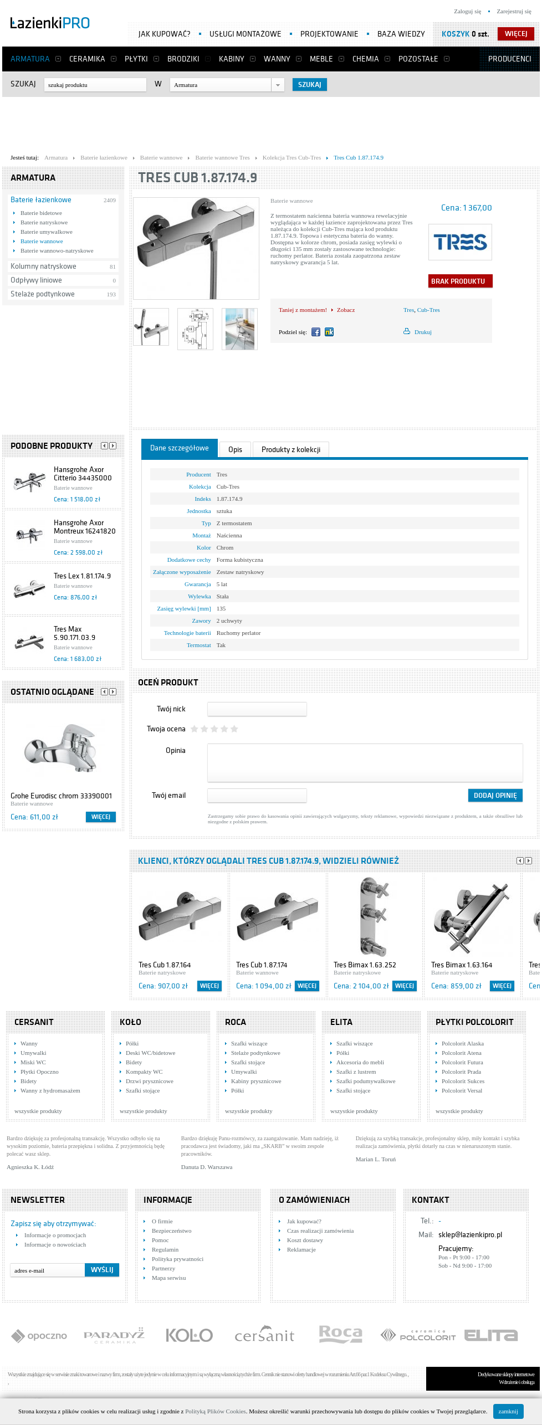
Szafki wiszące (249, 1043)
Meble (321, 59)
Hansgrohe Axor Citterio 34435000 (83, 473)
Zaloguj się (467, 11)
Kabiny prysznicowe (256, 1081)
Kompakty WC (144, 1071)
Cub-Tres (428, 309)
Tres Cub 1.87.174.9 (198, 178)
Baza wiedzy (401, 34)
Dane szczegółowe (179, 448)
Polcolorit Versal (462, 1090)
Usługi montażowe (245, 34)
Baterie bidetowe (41, 212)
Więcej (100, 817)
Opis (235, 449)
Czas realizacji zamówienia (320, 1230)
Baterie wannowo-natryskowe (57, 250)
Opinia (176, 750)
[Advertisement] (271, 122)
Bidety (29, 1081)
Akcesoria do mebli (360, 1062)
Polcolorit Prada (461, 1071)
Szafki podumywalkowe (366, 1081)
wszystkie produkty (38, 1111)
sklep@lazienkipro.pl (470, 1235)
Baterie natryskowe (44, 222)
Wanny (277, 59)
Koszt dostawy (305, 1240)
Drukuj (423, 332)
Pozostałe (418, 59)
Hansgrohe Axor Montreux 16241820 (85, 527)
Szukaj (23, 84)
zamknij (508, 1411)
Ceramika (87, 59)
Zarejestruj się (514, 11)
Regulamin (165, 1249)
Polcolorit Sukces (463, 1081)
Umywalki (33, 1052)
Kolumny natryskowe (43, 266)
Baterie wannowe (42, 241)
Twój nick (171, 709)
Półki (132, 1043)
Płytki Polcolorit (475, 1022)
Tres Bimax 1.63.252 (365, 965)
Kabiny (231, 59)
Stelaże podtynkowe (43, 294)
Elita (341, 1022)
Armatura (30, 59)
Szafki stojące (143, 1090)
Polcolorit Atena (462, 1052)
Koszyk (456, 34)
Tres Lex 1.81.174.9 (82, 576)
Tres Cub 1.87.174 (262, 965)
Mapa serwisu (169, 1277)
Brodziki (183, 59)
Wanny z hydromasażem (50, 1090)
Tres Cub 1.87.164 (165, 965)
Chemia (365, 59)
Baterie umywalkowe (47, 231)
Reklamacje (301, 1249)
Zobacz (346, 309)
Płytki (136, 59)
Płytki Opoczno (40, 1071)
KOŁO (130, 1022)
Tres (408, 309)
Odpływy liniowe (36, 280)
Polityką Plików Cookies (215, 1411)
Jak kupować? (165, 34)
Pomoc (160, 1240)
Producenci (509, 59)
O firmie (162, 1221)
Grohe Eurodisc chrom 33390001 (61, 796)
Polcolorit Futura (462, 1062)
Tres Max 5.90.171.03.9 (74, 633)
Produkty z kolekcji (291, 449)
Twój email (169, 795)
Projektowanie (329, 34)
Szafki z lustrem (356, 1071)
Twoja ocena (166, 729)
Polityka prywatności (177, 1258)
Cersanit (34, 1022)
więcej (516, 34)
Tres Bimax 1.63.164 (462, 965)
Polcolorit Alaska (463, 1043)
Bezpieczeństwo (171, 1230)
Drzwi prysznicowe (149, 1081)
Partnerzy (163, 1268)
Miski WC (33, 1062)
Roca (235, 1022)
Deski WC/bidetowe (150, 1052)
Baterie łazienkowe (41, 200)
